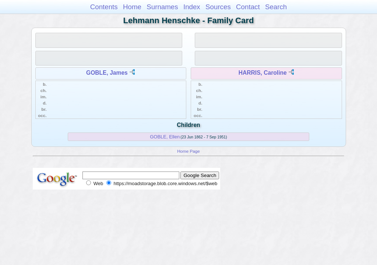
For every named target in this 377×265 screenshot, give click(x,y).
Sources (218, 7)
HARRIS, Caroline (263, 73)
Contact (248, 7)
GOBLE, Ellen (165, 136)
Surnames (162, 7)
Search (276, 7)
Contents (104, 7)
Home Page (188, 151)
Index (191, 7)
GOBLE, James (107, 73)
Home (132, 7)
